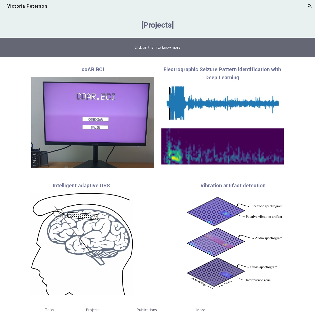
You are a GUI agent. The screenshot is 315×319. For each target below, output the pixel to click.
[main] (157, 25)
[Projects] (92, 310)
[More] (200, 310)
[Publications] (146, 310)
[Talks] (49, 310)
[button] (309, 6)
